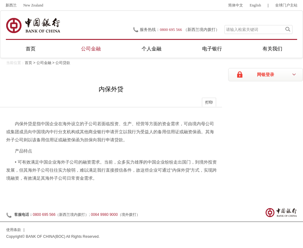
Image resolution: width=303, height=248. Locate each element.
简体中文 (235, 5)
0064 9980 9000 (104, 214)
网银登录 (265, 74)
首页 (31, 48)
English (255, 5)
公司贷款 (62, 63)
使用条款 (13, 230)
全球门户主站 (286, 5)
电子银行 (212, 48)
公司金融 (91, 48)
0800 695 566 (171, 29)
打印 (209, 102)
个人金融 (151, 48)
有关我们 (272, 48)
